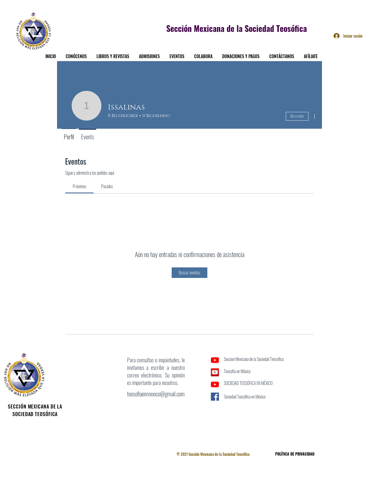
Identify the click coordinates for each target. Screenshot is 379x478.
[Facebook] (215, 409)
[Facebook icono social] (215, 397)
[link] (79, 186)
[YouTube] (215, 360)
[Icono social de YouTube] (215, 372)
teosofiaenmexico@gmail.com (156, 393)
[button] (76, 54)
